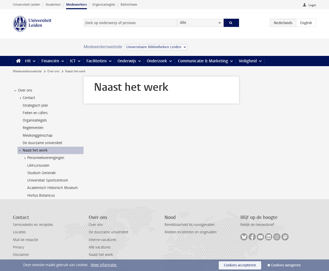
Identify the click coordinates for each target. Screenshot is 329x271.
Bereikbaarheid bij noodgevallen (189, 224)
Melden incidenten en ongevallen (190, 232)
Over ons (53, 71)
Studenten (53, 4)
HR (28, 61)
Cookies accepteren (240, 265)
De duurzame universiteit (108, 232)
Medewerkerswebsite (27, 71)
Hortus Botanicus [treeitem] (41, 195)
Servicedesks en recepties (33, 224)
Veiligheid (248, 61)
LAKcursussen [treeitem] (38, 165)
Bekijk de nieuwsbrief (257, 224)
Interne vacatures (102, 239)
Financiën (50, 61)
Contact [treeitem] (26, 98)
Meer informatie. (104, 265)
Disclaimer (21, 254)
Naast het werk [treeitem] (33, 150)
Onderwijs (126, 61)
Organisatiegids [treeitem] (35, 120)
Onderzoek (157, 61)
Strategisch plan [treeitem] (35, 105)
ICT (73, 61)
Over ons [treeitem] (22, 90)
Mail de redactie (25, 239)
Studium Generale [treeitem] (41, 172)
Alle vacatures (100, 247)
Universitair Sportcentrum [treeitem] (47, 180)
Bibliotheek (129, 4)
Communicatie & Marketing (203, 61)
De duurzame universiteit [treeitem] (42, 142)
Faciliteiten (96, 61)
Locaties (19, 232)
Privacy (18, 247)
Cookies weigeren (286, 265)
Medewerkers (76, 4)
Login (312, 5)
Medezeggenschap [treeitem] (37, 135)
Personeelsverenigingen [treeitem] (43, 157)
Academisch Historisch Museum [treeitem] (52, 187)
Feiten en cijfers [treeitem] (35, 113)
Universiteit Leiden (26, 4)
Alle (183, 22)
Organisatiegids (103, 4)
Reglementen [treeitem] (33, 127)
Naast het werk (101, 254)
